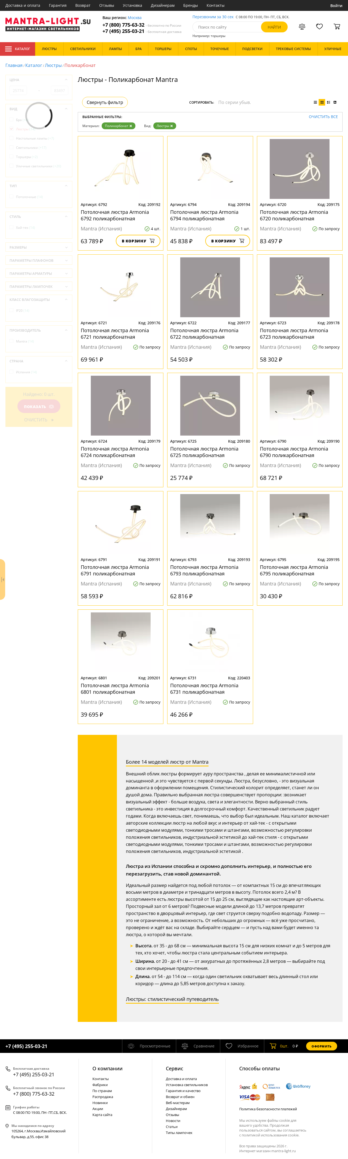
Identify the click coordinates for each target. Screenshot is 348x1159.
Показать (39, 406)
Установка (132, 5)
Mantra (25, 341)
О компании (107, 1068)
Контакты (216, 5)
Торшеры (27, 157)
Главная (14, 65)
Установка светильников (187, 1084)
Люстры (53, 65)
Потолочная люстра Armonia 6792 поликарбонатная (115, 215)
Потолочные (29, 197)
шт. (279, 1046)
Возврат (83, 5)
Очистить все (323, 117)
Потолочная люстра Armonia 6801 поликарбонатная (115, 688)
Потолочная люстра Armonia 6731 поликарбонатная (204, 688)
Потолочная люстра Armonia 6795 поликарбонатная (294, 570)
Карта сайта (102, 1114)
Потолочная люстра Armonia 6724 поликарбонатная (115, 451)
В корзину (138, 240)
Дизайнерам (163, 5)
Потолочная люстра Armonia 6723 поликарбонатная (294, 333)
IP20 (22, 310)
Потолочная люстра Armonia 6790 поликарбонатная (294, 451)
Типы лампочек (179, 1132)
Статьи (172, 1126)
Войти (336, 5)
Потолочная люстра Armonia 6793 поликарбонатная (204, 570)
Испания (26, 372)
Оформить (322, 1046)
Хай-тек (25, 227)
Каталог (17, 49)
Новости (173, 1120)
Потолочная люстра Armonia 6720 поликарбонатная (294, 215)
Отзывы (106, 5)
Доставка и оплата (22, 5)
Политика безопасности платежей (268, 1108)
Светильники (31, 147)
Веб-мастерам (178, 1102)
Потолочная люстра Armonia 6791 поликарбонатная (115, 570)
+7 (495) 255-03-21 (142, 31)
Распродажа (102, 1096)
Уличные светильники (38, 166)
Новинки (100, 1102)
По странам (102, 1090)
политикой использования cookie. (270, 1135)
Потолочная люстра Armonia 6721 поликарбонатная (115, 333)
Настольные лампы (35, 138)
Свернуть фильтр (105, 102)
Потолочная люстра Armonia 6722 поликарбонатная (204, 333)
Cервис (174, 1068)
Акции (97, 1108)
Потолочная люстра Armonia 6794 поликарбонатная (204, 215)
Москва (135, 18)
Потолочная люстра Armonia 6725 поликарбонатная (204, 451)
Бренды (190, 5)
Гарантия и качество (183, 1090)
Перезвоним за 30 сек (213, 17)
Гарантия (58, 5)
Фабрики (100, 1084)
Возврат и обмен (180, 1096)
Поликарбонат (118, 126)
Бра (22, 120)
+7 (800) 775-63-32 (141, 25)
